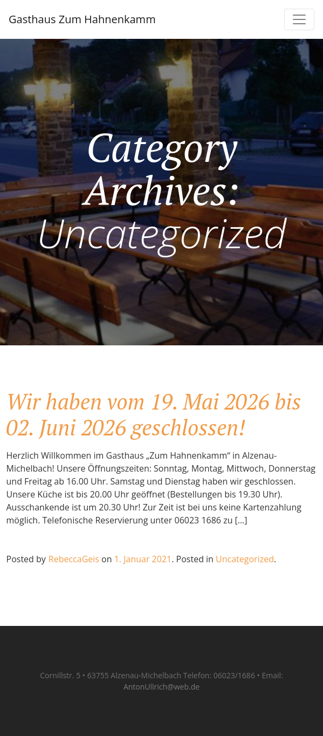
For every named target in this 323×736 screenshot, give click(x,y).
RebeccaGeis (74, 559)
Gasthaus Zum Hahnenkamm (82, 19)
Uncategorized (245, 559)
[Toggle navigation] (299, 19)
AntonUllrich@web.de (161, 687)
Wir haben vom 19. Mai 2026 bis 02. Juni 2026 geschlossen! (153, 414)
